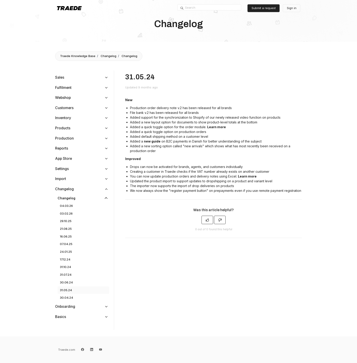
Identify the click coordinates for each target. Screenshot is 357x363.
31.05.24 (66, 290)
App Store (63, 158)
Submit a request (264, 8)
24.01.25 (66, 251)
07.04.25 (66, 244)
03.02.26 (66, 213)
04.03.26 (66, 206)
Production (64, 138)
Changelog (108, 56)
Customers (64, 108)
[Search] (209, 7)
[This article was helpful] (207, 220)
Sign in (291, 8)
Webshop (63, 97)
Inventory (63, 118)
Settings (62, 169)
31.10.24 (65, 267)
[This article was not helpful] (220, 220)
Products (62, 128)
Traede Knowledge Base (77, 56)
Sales (59, 77)
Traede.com (66, 349)
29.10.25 (65, 221)
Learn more (216, 127)
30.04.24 (66, 297)
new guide (152, 141)
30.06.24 (66, 282)
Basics (60, 317)
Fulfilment (63, 87)
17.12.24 (65, 259)
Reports (61, 148)
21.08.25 (66, 228)
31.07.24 (65, 274)
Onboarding (65, 306)
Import (60, 179)
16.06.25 (66, 236)
